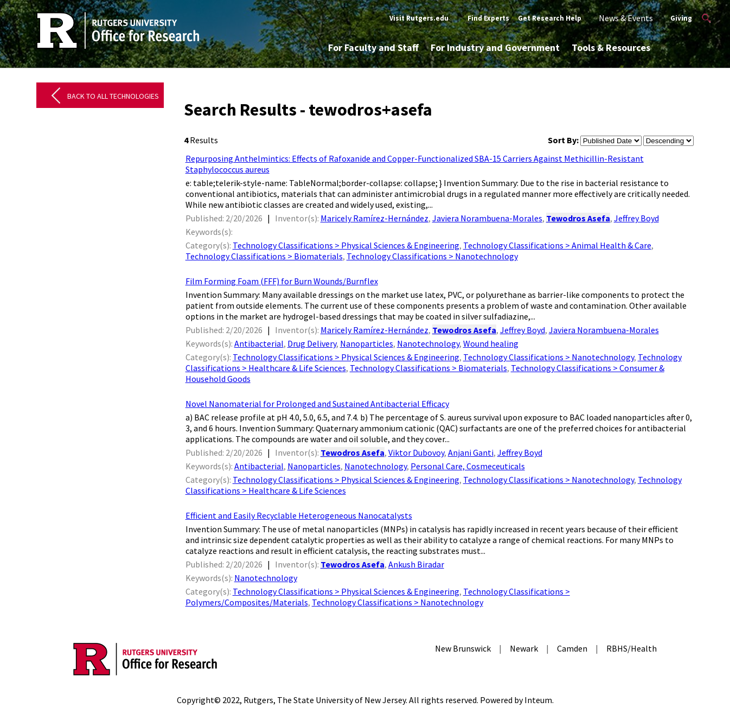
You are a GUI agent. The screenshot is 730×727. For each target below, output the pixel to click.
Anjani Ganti (471, 452)
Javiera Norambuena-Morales (487, 218)
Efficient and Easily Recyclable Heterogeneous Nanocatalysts (298, 515)
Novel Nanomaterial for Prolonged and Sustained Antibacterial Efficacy (317, 403)
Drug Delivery (311, 343)
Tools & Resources (611, 47)
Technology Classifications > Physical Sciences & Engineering (346, 245)
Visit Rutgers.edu (419, 18)
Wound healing (490, 343)
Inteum (538, 699)
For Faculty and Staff (373, 47)
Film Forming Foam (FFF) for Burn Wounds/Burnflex (281, 281)
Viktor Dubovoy (416, 452)
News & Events (626, 17)
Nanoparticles (366, 343)
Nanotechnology (428, 343)
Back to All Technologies (113, 96)
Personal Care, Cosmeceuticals (468, 466)
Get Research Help (549, 18)
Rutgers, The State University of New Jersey (325, 699)
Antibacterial (259, 343)
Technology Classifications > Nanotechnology (432, 256)
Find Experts (488, 18)
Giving (681, 18)
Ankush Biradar (416, 564)
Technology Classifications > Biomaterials (264, 256)
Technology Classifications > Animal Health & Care (557, 245)
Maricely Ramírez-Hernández (374, 218)
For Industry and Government (495, 47)
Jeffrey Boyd (636, 218)
